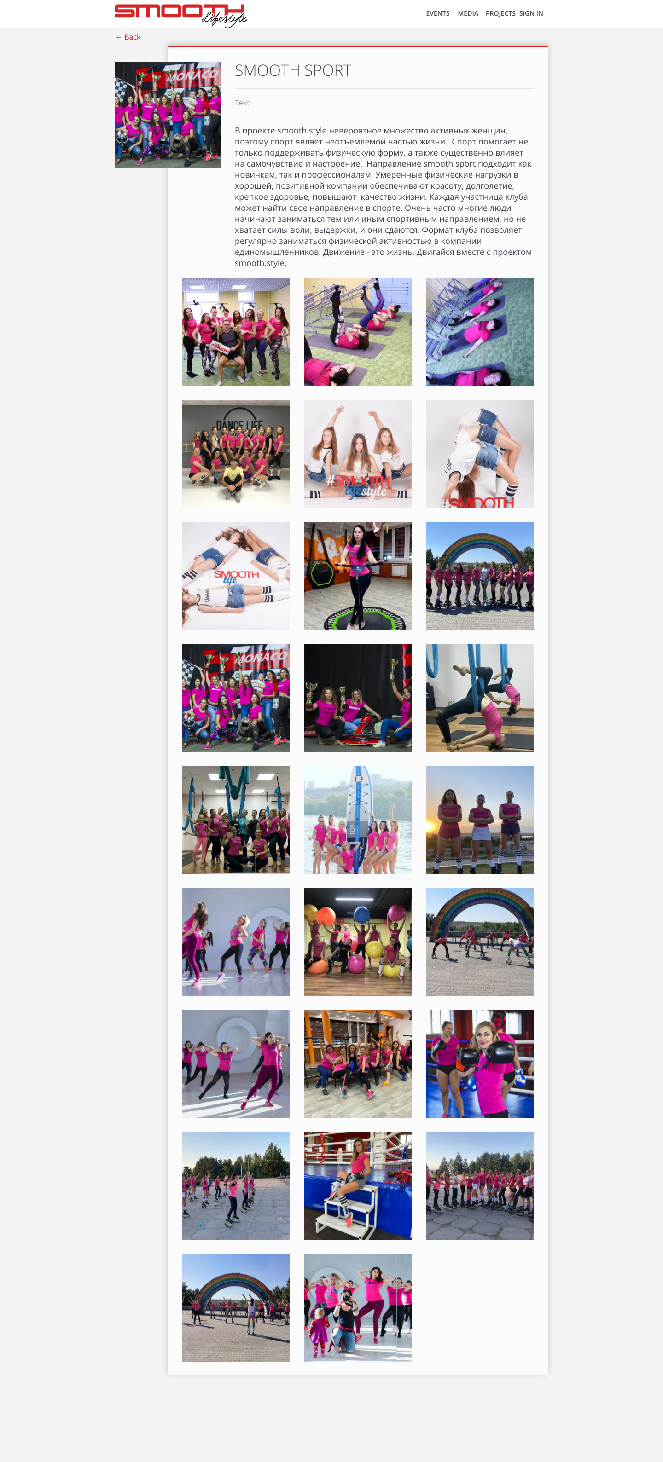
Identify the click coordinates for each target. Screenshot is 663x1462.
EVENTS (438, 13)
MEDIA (468, 13)
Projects (501, 13)
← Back (127, 37)
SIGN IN (531, 13)
